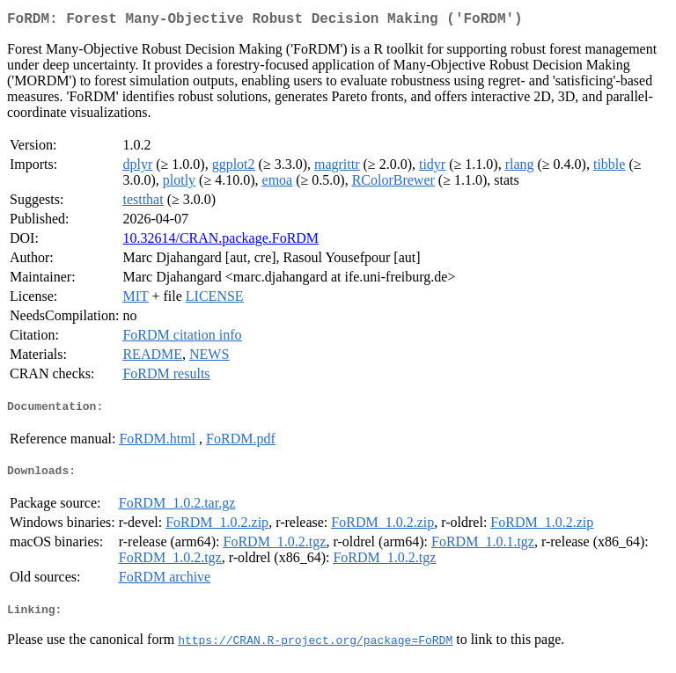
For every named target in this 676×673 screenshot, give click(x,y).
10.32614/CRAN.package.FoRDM (220, 241)
